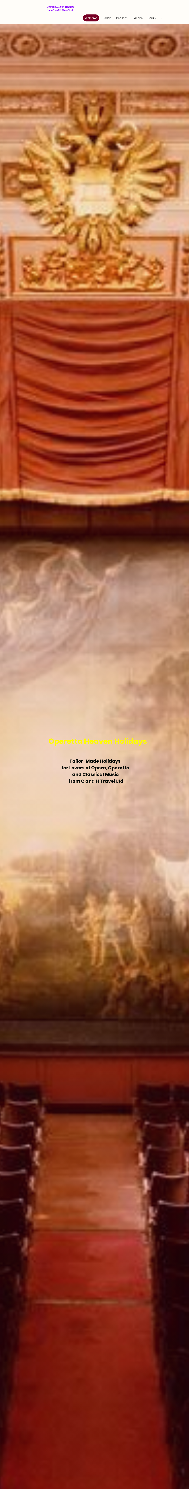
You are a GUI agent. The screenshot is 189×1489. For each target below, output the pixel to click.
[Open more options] (162, 18)
